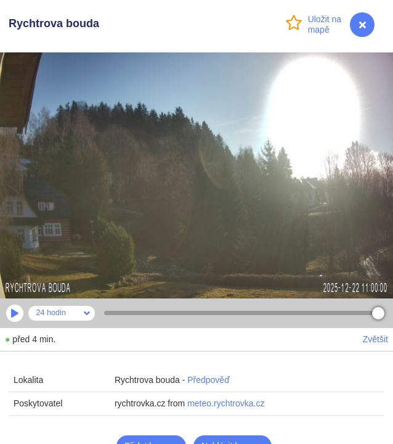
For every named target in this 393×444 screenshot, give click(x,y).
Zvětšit (375, 339)
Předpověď (208, 380)
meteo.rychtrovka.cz (225, 403)
